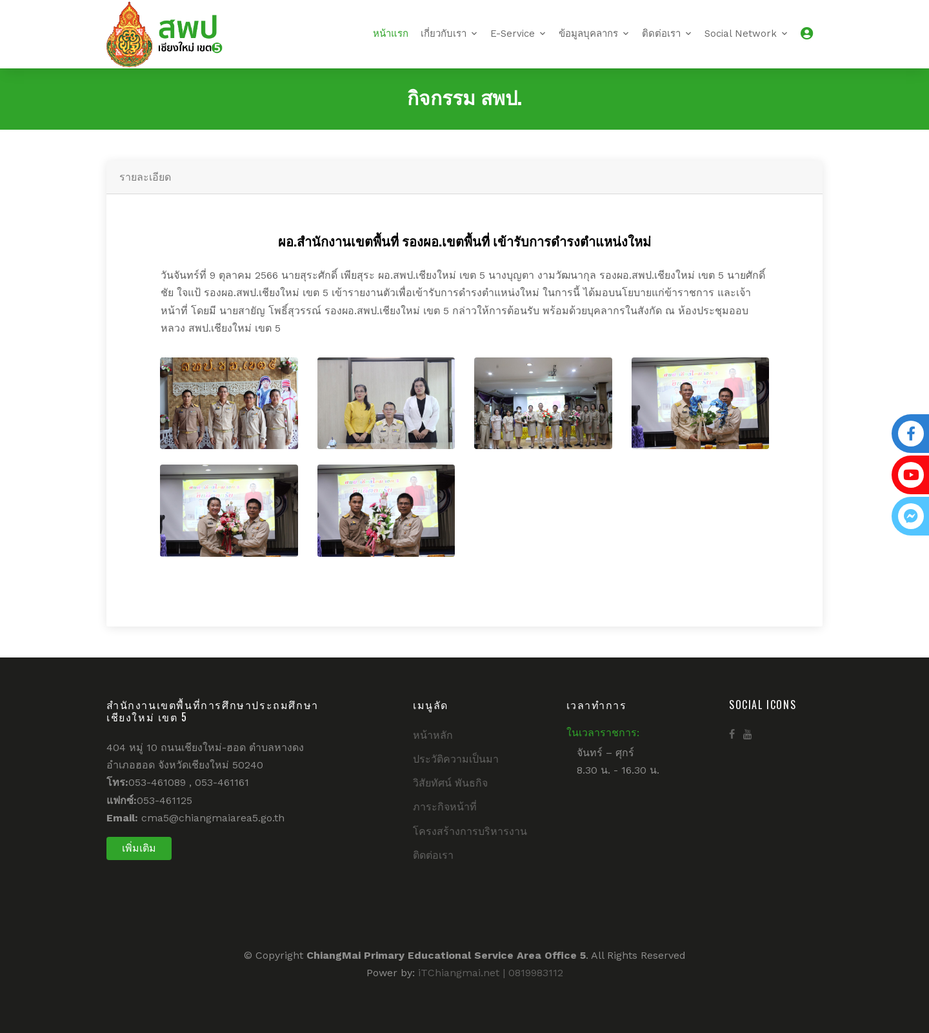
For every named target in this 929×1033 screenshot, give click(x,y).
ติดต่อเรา (661, 33)
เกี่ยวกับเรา (443, 33)
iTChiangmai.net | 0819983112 (490, 973)
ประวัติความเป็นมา (456, 759)
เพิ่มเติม (139, 848)
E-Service (512, 33)
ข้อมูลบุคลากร (588, 33)
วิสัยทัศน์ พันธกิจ (450, 783)
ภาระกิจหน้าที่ (445, 807)
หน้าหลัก (433, 735)
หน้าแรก (390, 33)
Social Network (740, 33)
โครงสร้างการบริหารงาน (470, 831)
